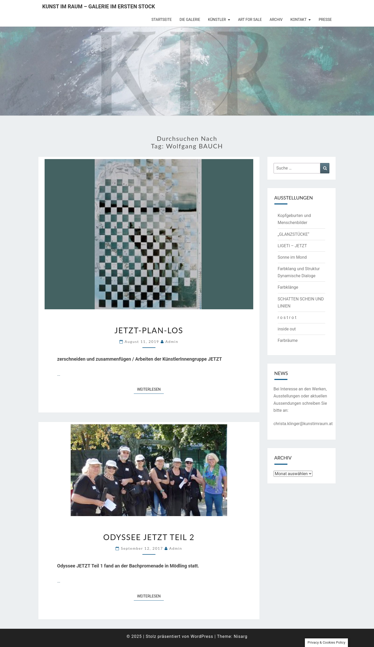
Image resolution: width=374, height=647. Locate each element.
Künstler (217, 19)
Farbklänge (288, 287)
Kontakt (298, 19)
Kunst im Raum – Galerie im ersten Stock (98, 6)
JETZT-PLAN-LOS (148, 330)
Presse (325, 19)
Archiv (276, 19)
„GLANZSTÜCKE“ (293, 234)
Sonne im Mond (292, 257)
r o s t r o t (287, 317)
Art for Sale (250, 19)
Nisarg (241, 636)
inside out (287, 328)
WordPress (202, 636)
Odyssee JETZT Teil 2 (149, 537)
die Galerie (190, 19)
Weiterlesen (150, 388)
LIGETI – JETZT (292, 245)
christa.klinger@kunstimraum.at (303, 423)
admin (171, 341)
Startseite (162, 19)
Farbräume (288, 340)
